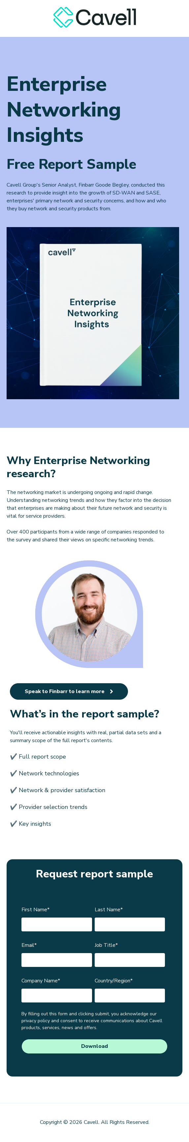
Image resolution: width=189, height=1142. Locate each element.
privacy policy (35, 1021)
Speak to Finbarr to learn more (69, 691)
